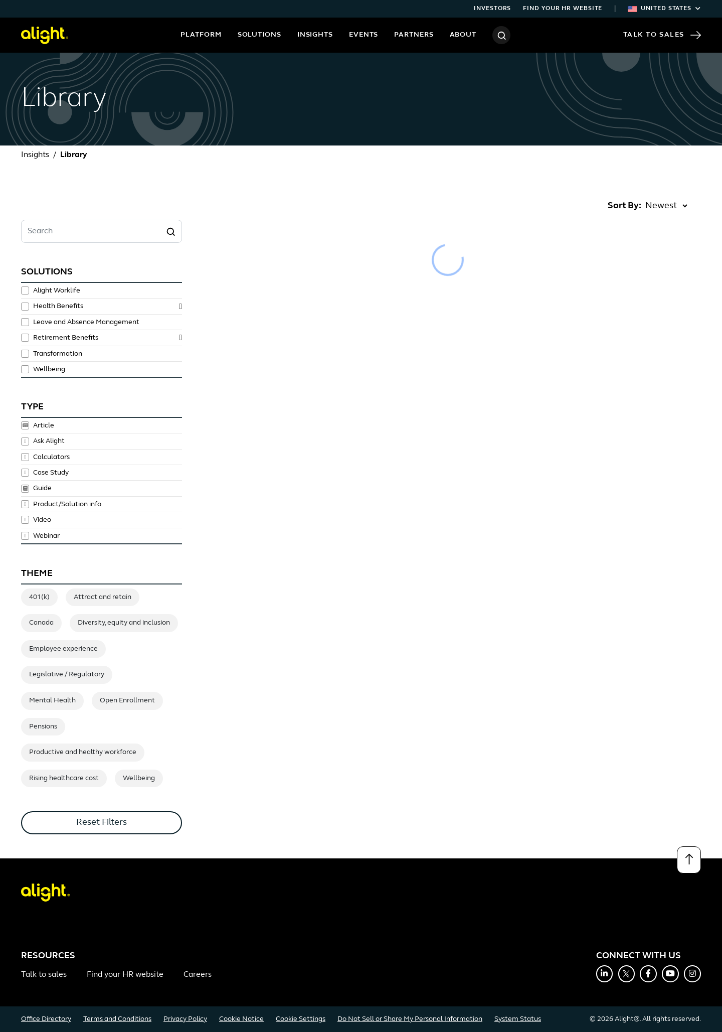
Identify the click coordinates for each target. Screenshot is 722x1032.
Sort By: (624, 206)
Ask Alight (49, 441)
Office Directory (46, 1019)
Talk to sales (44, 975)
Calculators (51, 457)
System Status (517, 1019)
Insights (315, 35)
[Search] (501, 35)
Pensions (43, 726)
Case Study (51, 473)
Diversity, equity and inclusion (124, 623)
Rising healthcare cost (64, 778)
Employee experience (63, 649)
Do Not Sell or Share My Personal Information (409, 1019)
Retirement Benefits (65, 338)
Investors (492, 9)
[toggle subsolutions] (180, 307)
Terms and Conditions (117, 1019)
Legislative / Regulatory (66, 674)
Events (363, 35)
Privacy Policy (185, 1019)
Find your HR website (562, 9)
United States (664, 9)
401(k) (39, 597)
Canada (41, 623)
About (463, 35)
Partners (413, 35)
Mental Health (52, 700)
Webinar (46, 536)
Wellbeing (49, 369)
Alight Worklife (56, 290)
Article (43, 425)
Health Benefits (58, 306)
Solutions (259, 35)
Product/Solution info (67, 504)
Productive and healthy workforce (82, 752)
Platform (200, 35)
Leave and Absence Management (86, 322)
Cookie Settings (300, 1019)
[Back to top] (689, 859)
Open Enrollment (127, 700)
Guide (42, 489)
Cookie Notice (241, 1019)
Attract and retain (102, 597)
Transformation (57, 354)
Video (42, 520)
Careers (198, 975)
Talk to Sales (662, 35)
